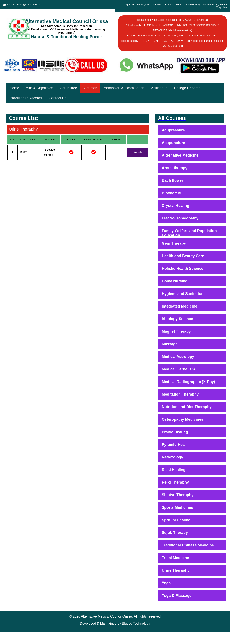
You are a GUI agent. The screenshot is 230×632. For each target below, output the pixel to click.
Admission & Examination (124, 88)
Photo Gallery (192, 4)
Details (137, 152)
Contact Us (57, 98)
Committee (68, 88)
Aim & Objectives (39, 88)
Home (14, 88)
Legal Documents (133, 4)
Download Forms (173, 4)
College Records (187, 88)
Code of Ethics (153, 4)
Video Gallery (209, 4)
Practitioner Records (26, 98)
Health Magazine (221, 6)
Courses (90, 88)
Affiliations (159, 88)
